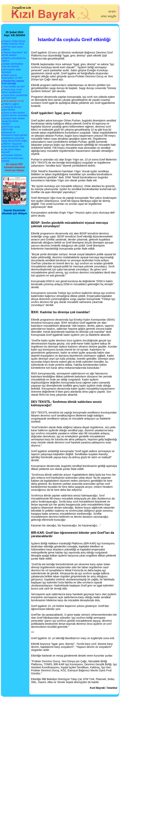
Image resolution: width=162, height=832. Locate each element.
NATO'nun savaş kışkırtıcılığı (10, 128)
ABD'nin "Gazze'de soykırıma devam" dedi (12, 145)
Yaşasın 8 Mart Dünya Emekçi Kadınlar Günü (13, 42)
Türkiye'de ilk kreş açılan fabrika (11, 108)
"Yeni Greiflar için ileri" (14, 86)
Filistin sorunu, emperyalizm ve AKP (11, 76)
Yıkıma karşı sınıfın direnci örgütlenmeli (11, 91)
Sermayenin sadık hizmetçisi (11, 71)
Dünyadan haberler (12, 155)
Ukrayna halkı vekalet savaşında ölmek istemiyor (13, 121)
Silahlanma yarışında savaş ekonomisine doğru (14, 139)
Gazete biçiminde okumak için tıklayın (14, 212)
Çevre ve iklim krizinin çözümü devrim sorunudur (14, 114)
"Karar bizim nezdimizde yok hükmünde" (14, 96)
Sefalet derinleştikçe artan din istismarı (12, 65)
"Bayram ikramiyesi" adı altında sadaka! (14, 53)
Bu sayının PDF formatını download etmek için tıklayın (14, 167)
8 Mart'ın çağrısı (11, 104)
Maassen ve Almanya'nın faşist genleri (14, 133)
